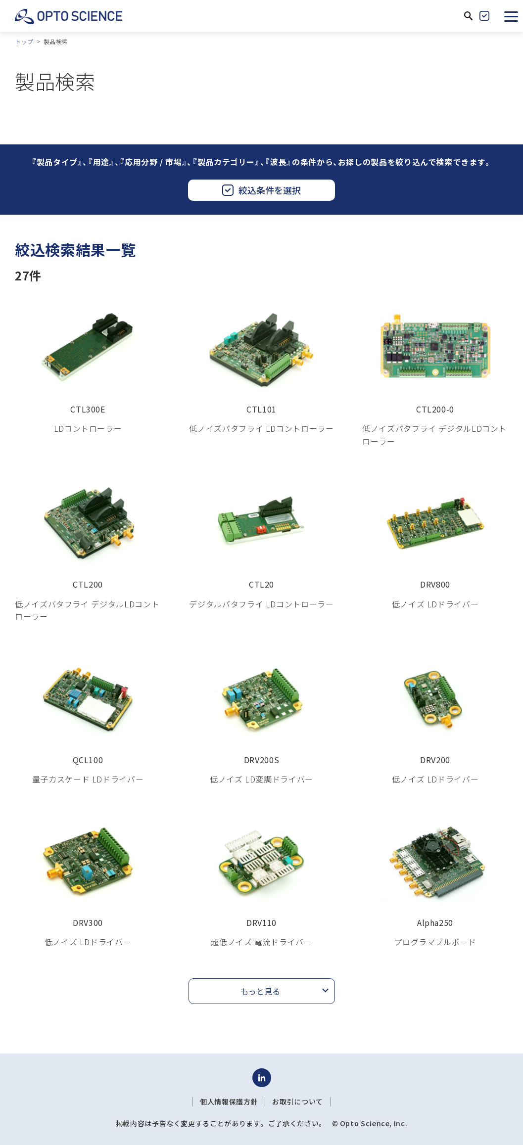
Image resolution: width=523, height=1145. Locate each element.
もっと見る (260, 991)
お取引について (297, 1101)
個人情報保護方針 (229, 1101)
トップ (24, 41)
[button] (511, 15)
